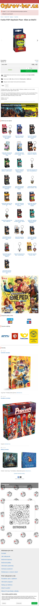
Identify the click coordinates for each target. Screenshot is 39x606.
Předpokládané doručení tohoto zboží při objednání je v (19, 75)
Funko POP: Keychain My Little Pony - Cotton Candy (7, 154)
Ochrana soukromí (7, 569)
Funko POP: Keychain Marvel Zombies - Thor (32, 187)
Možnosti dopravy (6, 559)
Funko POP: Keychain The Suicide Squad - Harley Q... (7, 204)
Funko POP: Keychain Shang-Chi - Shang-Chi (32, 153)
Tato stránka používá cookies (9, 594)
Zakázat (4, 603)
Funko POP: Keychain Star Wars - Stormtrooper (19, 254)
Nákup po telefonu (6, 585)
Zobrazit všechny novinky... (19, 473)
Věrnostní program (7, 581)
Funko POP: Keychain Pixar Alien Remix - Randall (32, 204)
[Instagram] (19, 514)
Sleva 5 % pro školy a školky (10, 591)
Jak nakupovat (5, 556)
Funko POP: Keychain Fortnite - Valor (32, 254)
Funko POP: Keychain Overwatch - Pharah (19, 238)
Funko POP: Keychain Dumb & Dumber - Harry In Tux (19, 154)
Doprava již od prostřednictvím (17, 79)
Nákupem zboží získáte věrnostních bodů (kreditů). (14, 81)
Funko (37, 61)
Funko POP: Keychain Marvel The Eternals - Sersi (6, 272)
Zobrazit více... (19, 392)
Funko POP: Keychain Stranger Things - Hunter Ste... (19, 221)
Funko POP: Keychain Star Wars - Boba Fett (7, 221)
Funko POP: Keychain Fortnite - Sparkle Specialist (7, 137)
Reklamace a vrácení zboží (9, 572)
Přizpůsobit (19, 603)
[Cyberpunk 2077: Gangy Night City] (19, 110)
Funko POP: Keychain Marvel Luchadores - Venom (32, 137)
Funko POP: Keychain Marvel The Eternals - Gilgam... (19, 187)
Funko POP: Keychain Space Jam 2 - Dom (19, 137)
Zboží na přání (5, 588)
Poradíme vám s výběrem (9, 578)
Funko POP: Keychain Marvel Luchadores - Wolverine (7, 187)
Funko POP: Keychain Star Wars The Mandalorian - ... (32, 171)
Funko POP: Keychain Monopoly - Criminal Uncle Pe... (19, 204)
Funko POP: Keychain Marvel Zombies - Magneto (7, 255)
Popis (3, 85)
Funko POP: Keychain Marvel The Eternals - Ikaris (6, 238)
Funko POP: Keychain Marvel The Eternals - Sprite (32, 238)
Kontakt (3, 553)
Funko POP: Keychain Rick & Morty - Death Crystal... (7, 170)
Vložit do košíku (29, 71)
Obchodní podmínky (7, 565)
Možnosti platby (6, 562)
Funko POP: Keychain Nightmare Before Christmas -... (19, 171)
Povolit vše (34, 603)
